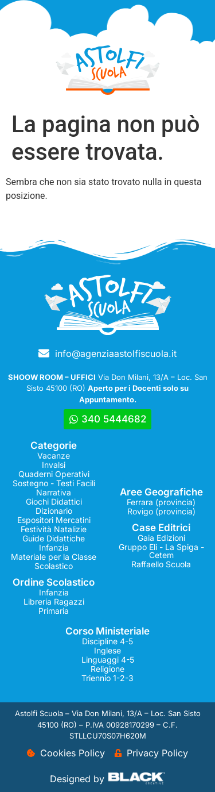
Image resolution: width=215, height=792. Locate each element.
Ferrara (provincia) (161, 502)
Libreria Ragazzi (54, 601)
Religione (107, 669)
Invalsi (53, 465)
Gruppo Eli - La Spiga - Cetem (161, 551)
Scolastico (53, 566)
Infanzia (54, 547)
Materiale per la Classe (53, 557)
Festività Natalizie (54, 529)
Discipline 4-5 (107, 641)
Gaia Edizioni (161, 538)
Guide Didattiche (53, 538)
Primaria (53, 611)
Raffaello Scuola (161, 564)
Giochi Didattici (54, 501)
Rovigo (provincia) (161, 511)
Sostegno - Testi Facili (54, 483)
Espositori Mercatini (54, 520)
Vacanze (53, 455)
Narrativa (53, 492)
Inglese (107, 650)
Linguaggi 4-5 (107, 659)
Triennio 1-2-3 (107, 678)
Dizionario (54, 511)
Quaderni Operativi (53, 474)
